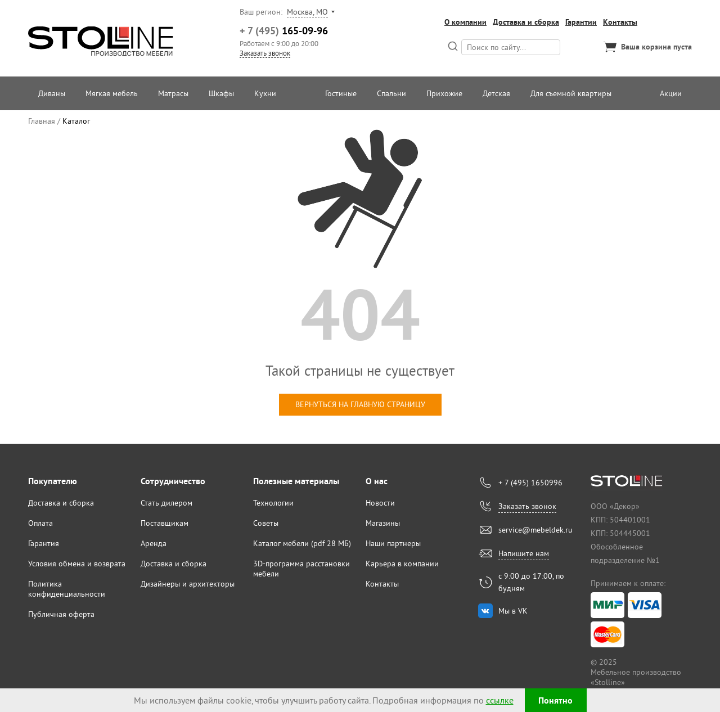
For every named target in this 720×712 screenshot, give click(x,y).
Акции (671, 93)
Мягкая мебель (112, 93)
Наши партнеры (393, 543)
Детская (496, 93)
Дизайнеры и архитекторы (188, 584)
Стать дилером (166, 503)
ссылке (500, 700)
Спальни (391, 93)
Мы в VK (513, 611)
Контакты (620, 22)
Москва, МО (307, 12)
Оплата (40, 523)
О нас (377, 481)
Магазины (383, 523)
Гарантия (43, 543)
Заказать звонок (265, 52)
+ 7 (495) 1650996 (530, 482)
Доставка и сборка (526, 22)
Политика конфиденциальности (66, 589)
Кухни (265, 93)
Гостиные (341, 93)
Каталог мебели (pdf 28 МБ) (302, 543)
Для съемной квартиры (570, 93)
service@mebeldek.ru (535, 530)
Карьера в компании (402, 563)
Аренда (153, 543)
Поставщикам (164, 523)
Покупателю (52, 481)
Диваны (51, 93)
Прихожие (444, 93)
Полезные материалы (296, 481)
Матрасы (173, 93)
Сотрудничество (173, 481)
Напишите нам (523, 553)
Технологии (273, 503)
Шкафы (221, 93)
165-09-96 (284, 30)
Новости (380, 503)
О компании (465, 22)
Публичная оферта (61, 614)
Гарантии (581, 22)
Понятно (555, 700)
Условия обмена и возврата (76, 563)
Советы (265, 523)
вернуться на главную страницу (360, 404)
